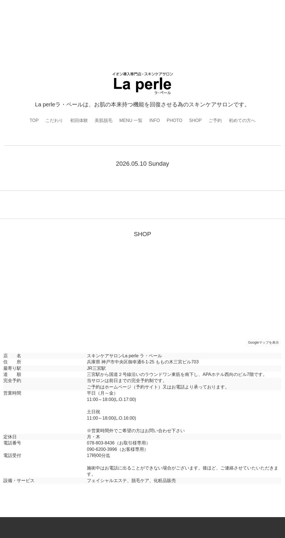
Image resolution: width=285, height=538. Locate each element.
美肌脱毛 (103, 120)
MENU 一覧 (130, 120)
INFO (154, 120)
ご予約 (215, 120)
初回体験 (79, 120)
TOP (34, 120)
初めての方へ (242, 120)
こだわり (54, 120)
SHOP (195, 120)
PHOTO (175, 120)
